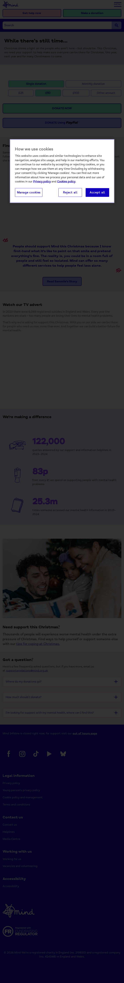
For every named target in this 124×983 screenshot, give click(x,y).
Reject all (70, 192)
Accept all (97, 192)
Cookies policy (66, 181)
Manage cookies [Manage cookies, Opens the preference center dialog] (29, 192)
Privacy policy (42, 181)
